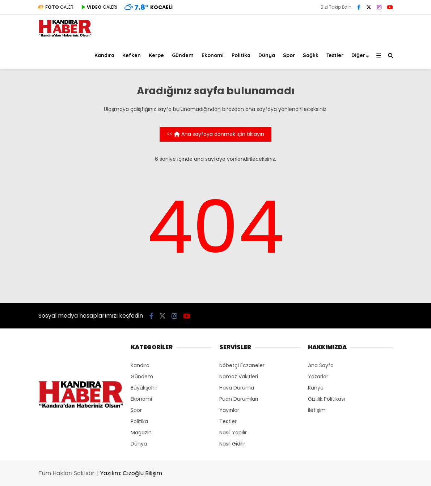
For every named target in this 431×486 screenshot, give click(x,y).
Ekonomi (213, 55)
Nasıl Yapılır (233, 432)
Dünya (266, 55)
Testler (334, 55)
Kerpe (156, 55)
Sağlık (310, 55)
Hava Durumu (236, 387)
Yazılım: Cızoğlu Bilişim (131, 473)
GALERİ (56, 7)
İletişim (317, 410)
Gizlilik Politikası (326, 399)
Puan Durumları (238, 399)
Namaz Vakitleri (238, 376)
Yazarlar (318, 376)
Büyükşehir (144, 387)
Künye (316, 387)
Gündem (183, 55)
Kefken (131, 55)
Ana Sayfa (321, 365)
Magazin (141, 432)
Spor (289, 55)
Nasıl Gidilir (232, 443)
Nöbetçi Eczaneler (242, 365)
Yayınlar (229, 410)
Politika (241, 55)
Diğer (358, 55)
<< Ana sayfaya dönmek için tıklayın (215, 134)
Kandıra (104, 55)
